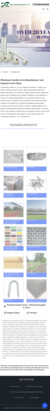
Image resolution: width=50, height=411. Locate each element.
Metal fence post (5, 370)
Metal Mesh (40, 370)
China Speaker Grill (29, 370)
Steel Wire (3, 365)
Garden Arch (15, 72)
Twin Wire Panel (17, 370)
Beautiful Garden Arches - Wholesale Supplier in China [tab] (25, 306)
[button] (43, 9)
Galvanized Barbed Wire (34, 368)
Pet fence (45, 368)
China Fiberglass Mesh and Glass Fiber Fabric (23, 365)
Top (44, 406)
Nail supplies (35, 397)
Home (5, 72)
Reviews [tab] (32, 313)
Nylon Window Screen (18, 368)
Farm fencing (15, 386)
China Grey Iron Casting (35, 386)
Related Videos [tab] (12, 313)
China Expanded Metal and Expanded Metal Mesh (27, 392)
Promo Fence (19, 397)
